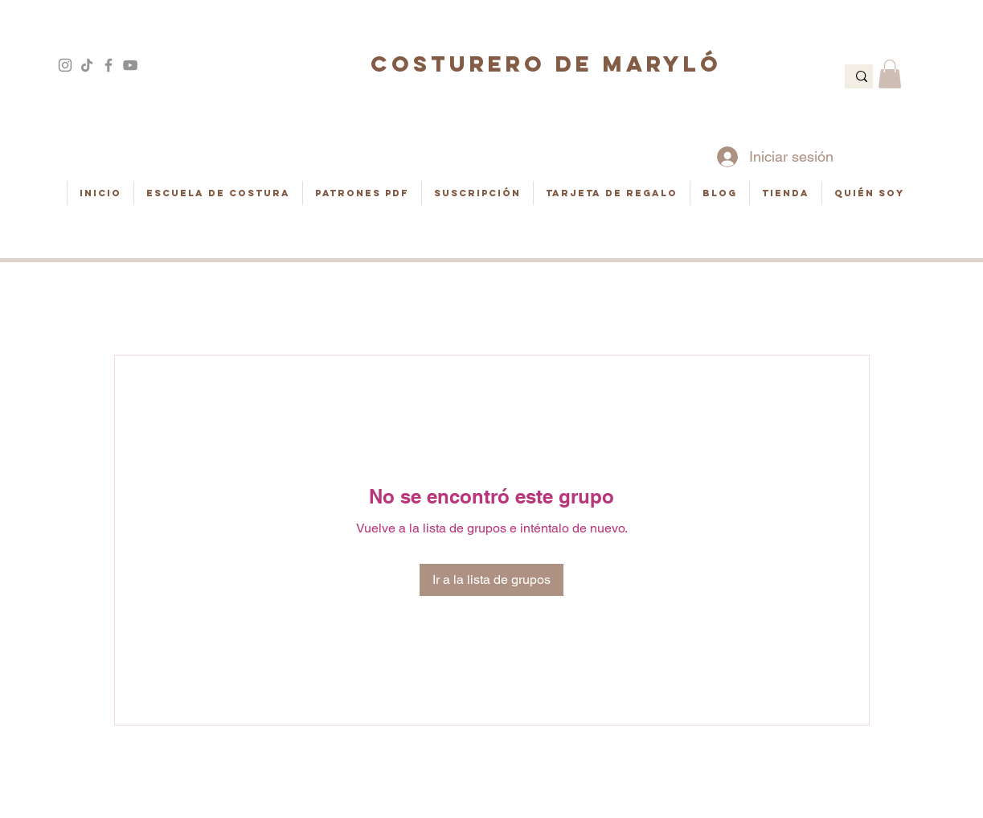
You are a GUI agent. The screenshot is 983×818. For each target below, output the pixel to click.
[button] (890, 74)
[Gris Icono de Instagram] (65, 65)
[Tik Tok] (87, 65)
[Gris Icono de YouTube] (130, 65)
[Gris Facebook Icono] (108, 65)
